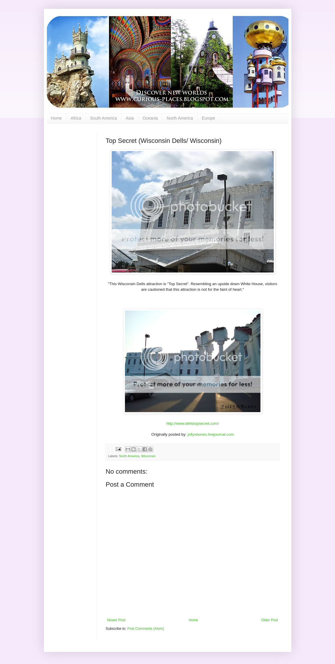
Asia (130, 118)
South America (103, 118)
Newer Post (116, 620)
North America (180, 118)
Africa (76, 118)
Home (56, 118)
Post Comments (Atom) (145, 629)
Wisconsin (148, 456)
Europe (208, 118)
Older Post (269, 620)
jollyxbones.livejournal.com (211, 434)
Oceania (150, 118)
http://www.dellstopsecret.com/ (192, 423)
